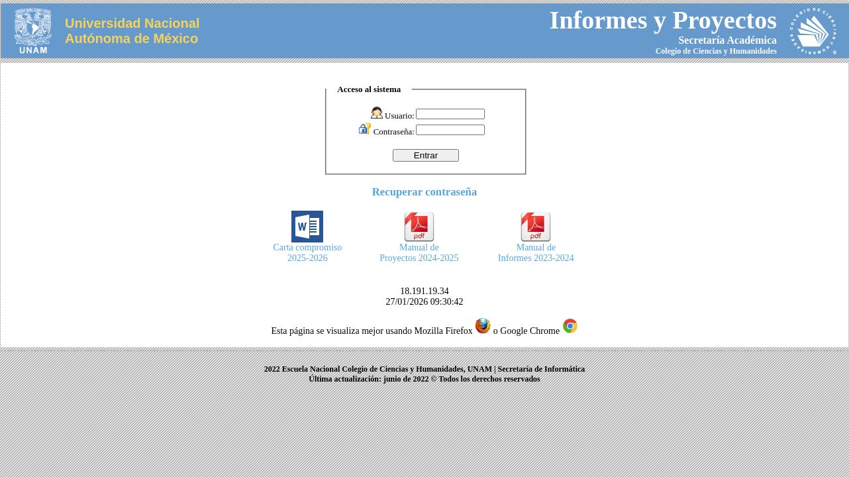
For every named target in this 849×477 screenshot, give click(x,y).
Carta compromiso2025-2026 (308, 249)
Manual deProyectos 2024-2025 (418, 249)
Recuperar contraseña (424, 192)
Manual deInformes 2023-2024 (536, 249)
